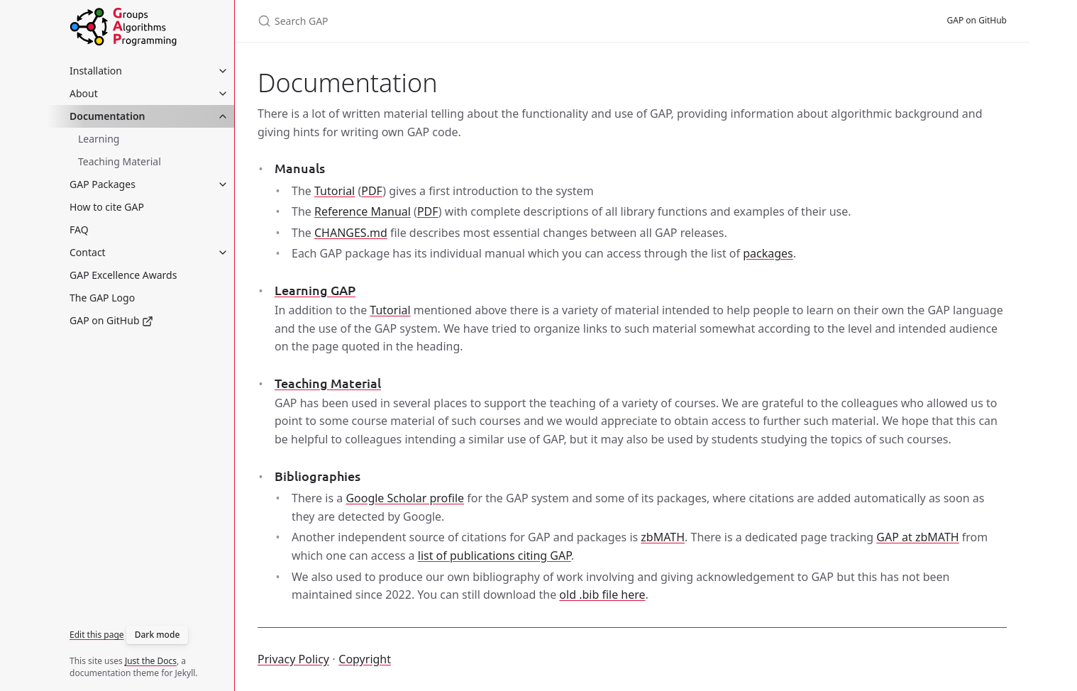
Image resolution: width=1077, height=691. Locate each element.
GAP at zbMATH (917, 537)
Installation (96, 70)
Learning (98, 138)
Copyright (364, 659)
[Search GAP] (425, 21)
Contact (88, 252)
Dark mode (157, 635)
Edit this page (97, 635)
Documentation (107, 116)
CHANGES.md (350, 233)
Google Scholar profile (405, 498)
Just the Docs (151, 661)
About (84, 93)
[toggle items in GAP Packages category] (222, 184)
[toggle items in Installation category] (222, 71)
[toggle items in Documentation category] (222, 116)
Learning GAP (315, 290)
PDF (371, 191)
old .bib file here (602, 594)
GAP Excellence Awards (123, 275)
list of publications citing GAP (494, 555)
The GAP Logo (102, 297)
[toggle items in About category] (222, 93)
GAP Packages (103, 184)
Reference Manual (362, 211)
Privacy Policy (293, 659)
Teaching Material (119, 161)
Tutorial (334, 191)
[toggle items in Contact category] (222, 252)
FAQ (79, 229)
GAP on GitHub (111, 320)
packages (768, 253)
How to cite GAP (107, 207)
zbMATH (663, 537)
